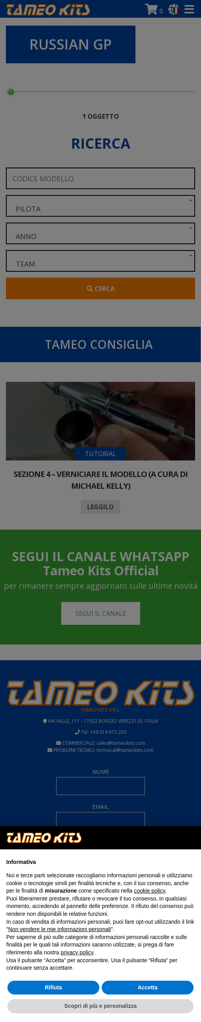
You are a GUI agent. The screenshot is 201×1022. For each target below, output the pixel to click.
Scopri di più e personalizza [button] (100, 1006)
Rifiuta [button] (53, 987)
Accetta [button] (148, 987)
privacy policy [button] (77, 952)
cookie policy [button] (149, 891)
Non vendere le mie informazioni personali (59, 929)
